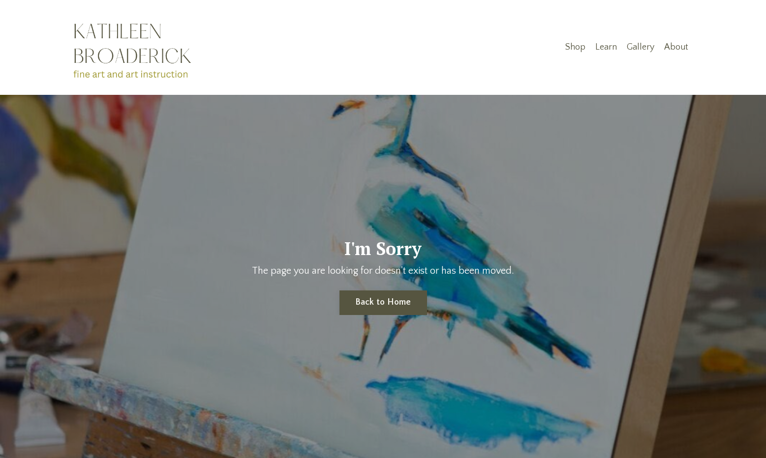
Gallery (640, 47)
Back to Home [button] (383, 302)
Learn (606, 47)
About (676, 47)
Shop (575, 47)
